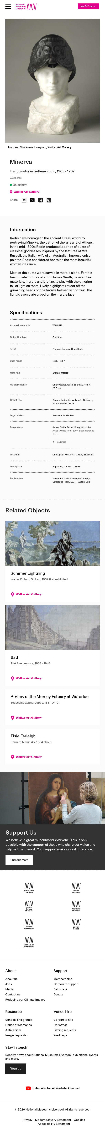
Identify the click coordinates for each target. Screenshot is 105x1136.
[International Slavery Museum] (29, 906)
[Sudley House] (76, 924)
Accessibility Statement (54, 1123)
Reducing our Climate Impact (25, 999)
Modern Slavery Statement (53, 1120)
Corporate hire (63, 1019)
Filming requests (65, 1030)
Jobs (8, 984)
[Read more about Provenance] (73, 435)
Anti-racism (13, 1030)
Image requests (16, 1035)
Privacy (27, 1120)
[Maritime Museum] (76, 906)
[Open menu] (8, 6)
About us (11, 979)
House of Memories (18, 1025)
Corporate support (66, 984)
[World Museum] (76, 888)
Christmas (60, 1025)
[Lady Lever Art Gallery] (29, 942)
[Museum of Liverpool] (29, 888)
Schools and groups (18, 1019)
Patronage (60, 989)
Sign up (16, 1068)
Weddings (60, 1035)
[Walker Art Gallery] (29, 924)
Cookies (79, 1120)
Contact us (12, 994)
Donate (58, 994)
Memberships (63, 979)
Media (9, 989)
